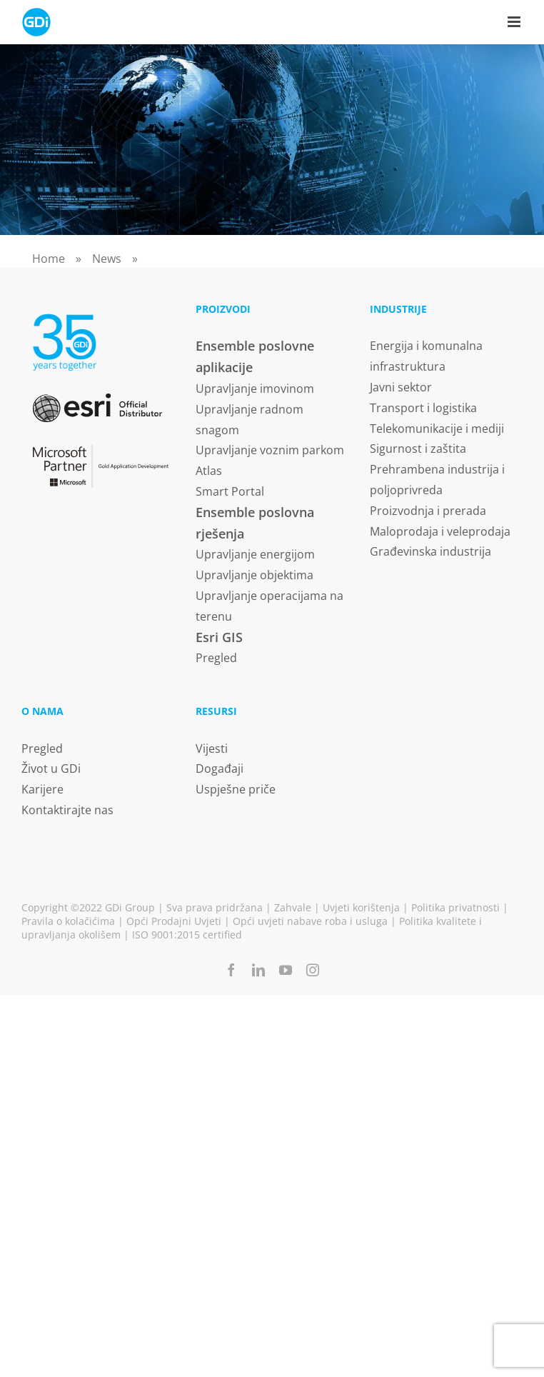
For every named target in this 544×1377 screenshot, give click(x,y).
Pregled (216, 658)
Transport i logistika (423, 408)
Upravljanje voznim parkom (270, 450)
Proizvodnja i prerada (428, 511)
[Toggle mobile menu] (515, 21)
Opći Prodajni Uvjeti (173, 921)
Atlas (209, 471)
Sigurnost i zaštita (418, 448)
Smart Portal (230, 491)
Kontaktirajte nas (67, 810)
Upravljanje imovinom (255, 388)
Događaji (219, 768)
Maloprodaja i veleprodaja (440, 531)
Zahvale (292, 907)
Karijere (42, 789)
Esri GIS (219, 637)
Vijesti (212, 748)
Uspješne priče (236, 789)
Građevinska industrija (430, 551)
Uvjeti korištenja (361, 907)
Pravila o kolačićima (68, 921)
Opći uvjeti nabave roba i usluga (310, 921)
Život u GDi (51, 768)
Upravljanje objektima (254, 575)
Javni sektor (401, 387)
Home (48, 258)
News (106, 258)
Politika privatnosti (455, 907)
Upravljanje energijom (255, 554)
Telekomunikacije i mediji (437, 428)
